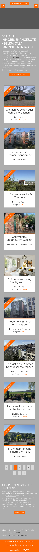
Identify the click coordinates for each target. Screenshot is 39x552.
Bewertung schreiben (19, 3)
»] (24, 473)
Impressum (10, 545)
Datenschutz (28, 545)
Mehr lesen (19, 513)
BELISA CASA (14, 57)
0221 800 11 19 (14, 533)
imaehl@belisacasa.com (18, 535)
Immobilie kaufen (17, 74)
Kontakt (19, 545)
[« (6, 467)
